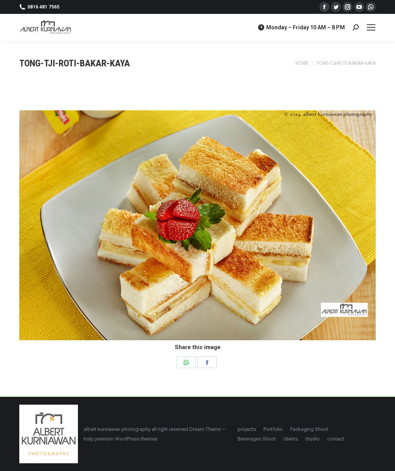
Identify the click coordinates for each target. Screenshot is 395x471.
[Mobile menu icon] (371, 27)
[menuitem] (247, 429)
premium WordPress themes (125, 439)
